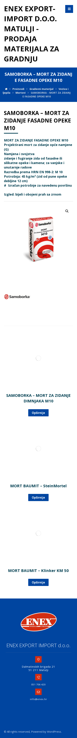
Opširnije (38, 413)
